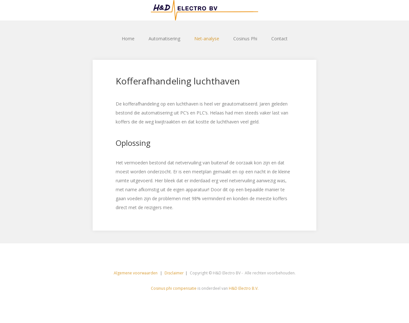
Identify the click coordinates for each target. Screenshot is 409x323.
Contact (279, 38)
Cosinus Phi (245, 38)
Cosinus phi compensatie (174, 288)
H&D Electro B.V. (244, 288)
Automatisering (164, 38)
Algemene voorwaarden (136, 273)
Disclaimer (174, 273)
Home (128, 38)
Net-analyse (206, 38)
